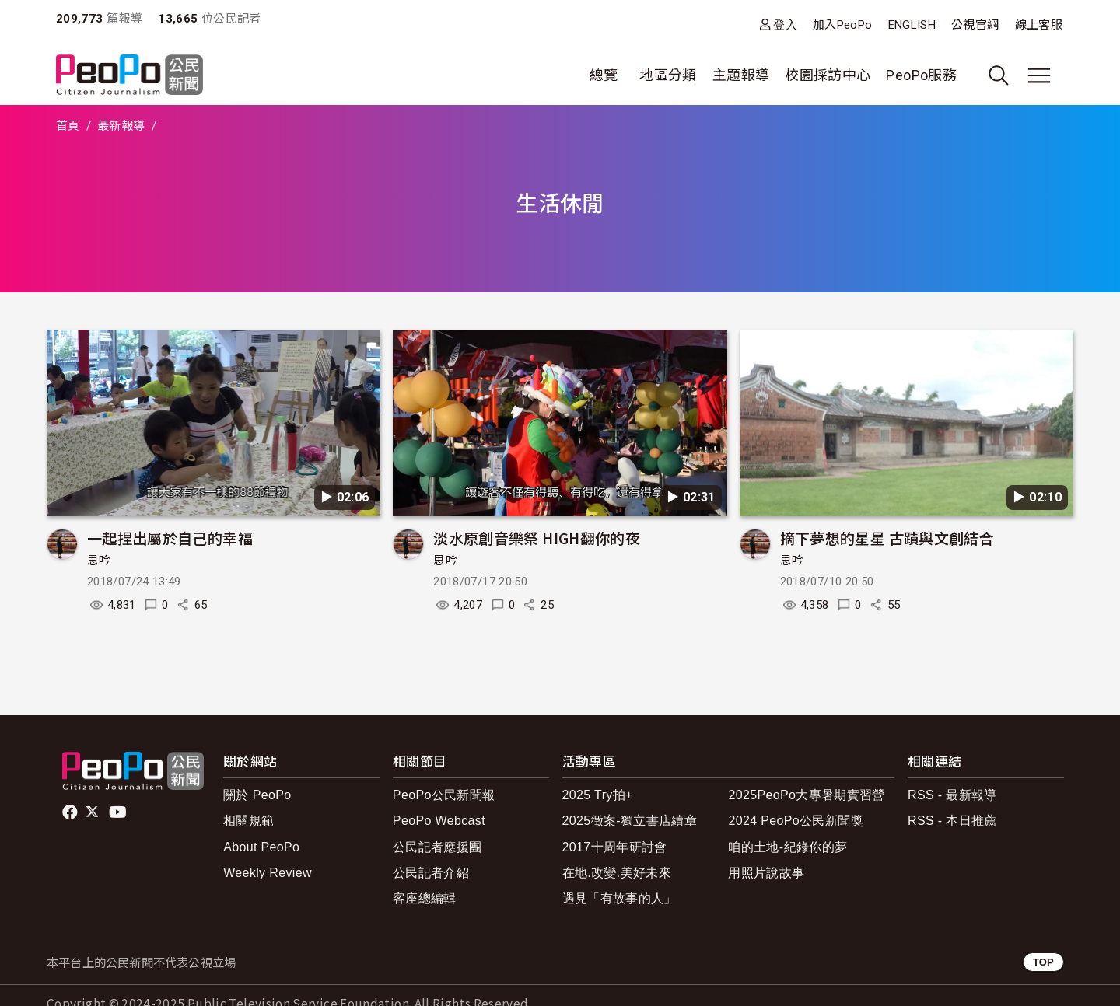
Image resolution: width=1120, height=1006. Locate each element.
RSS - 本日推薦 (952, 820)
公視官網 (975, 25)
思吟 (99, 561)
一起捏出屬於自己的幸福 (170, 537)
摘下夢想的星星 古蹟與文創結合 (887, 537)
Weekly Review (267, 872)
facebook (71, 812)
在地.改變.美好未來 (617, 872)
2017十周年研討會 (614, 847)
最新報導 (121, 126)
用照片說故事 (766, 872)
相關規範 (248, 820)
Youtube (119, 812)
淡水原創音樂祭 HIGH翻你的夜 (536, 537)
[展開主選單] (1039, 75)
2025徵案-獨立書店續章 (630, 820)
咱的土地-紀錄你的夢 (787, 847)
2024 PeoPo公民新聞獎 (795, 820)
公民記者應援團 (437, 847)
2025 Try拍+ (597, 795)
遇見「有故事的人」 (619, 898)
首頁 (68, 126)
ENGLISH (912, 25)
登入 (785, 24)
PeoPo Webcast (439, 820)
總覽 (604, 75)
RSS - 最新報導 (952, 795)
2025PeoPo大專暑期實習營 (806, 795)
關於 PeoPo (257, 795)
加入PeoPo (843, 25)
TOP (1043, 962)
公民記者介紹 (431, 872)
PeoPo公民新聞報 (444, 795)
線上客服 (1038, 25)
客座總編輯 (425, 898)
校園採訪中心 (827, 75)
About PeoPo (261, 847)
